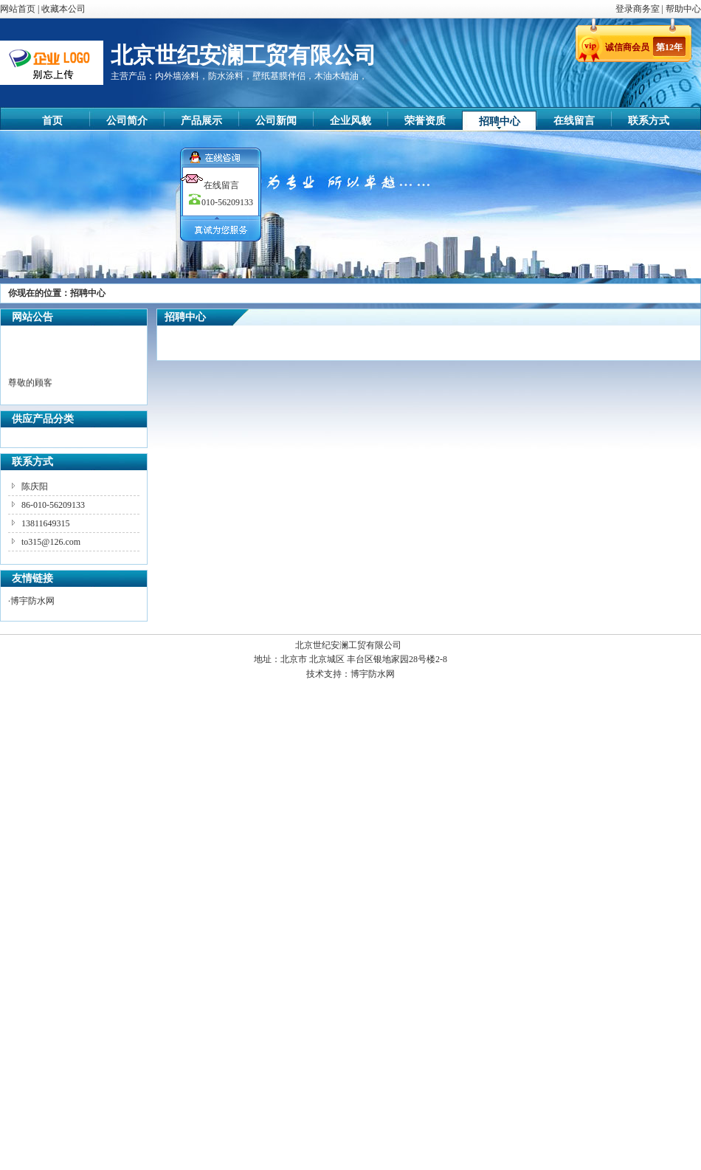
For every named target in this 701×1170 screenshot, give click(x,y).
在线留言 (574, 120)
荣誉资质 (425, 120)
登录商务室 (638, 9)
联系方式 (648, 120)
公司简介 (127, 120)
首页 (52, 120)
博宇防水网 (32, 601)
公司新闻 (276, 120)
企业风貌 (350, 120)
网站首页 (17, 9)
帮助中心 (683, 9)
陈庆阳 (34, 486)
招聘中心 (499, 121)
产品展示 (201, 120)
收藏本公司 (63, 9)
